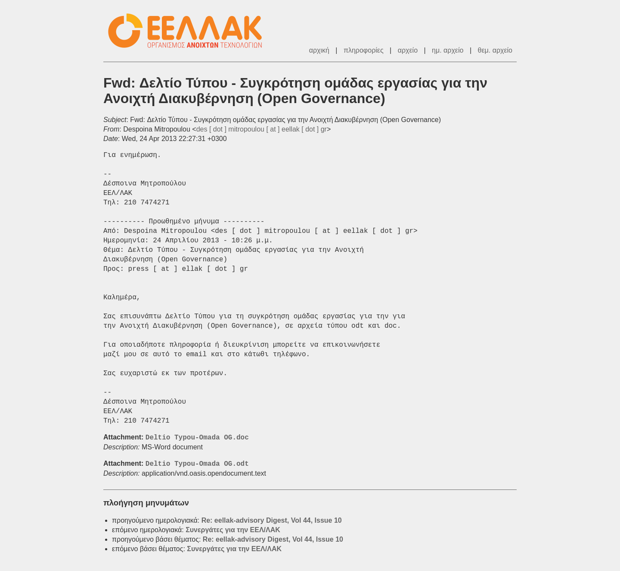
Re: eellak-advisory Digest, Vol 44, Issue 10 (272, 520)
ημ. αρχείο (447, 50)
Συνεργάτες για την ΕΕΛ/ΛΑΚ (233, 529)
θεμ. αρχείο (495, 50)
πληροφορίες (364, 50)
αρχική (319, 50)
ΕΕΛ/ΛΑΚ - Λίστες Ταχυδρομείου (189, 31)
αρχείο (408, 50)
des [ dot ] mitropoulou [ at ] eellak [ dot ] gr (261, 129)
